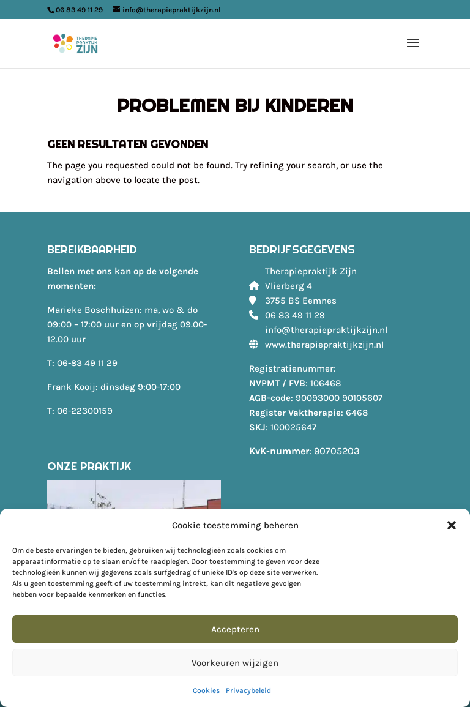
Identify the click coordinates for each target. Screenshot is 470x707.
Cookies (206, 690)
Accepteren (235, 629)
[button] (452, 525)
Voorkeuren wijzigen (235, 662)
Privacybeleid (248, 690)
